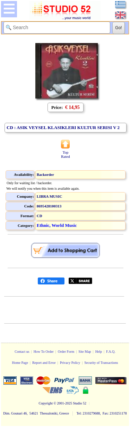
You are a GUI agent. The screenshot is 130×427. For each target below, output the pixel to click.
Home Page (20, 363)
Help (98, 351)
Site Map (84, 351)
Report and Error (44, 363)
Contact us (22, 351)
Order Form (66, 351)
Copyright (45, 403)
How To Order (44, 351)
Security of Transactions (101, 363)
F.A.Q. (110, 351)
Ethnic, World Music (57, 225)
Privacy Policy (70, 363)
